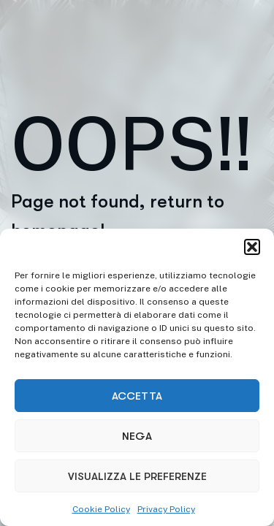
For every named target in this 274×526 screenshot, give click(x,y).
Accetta (137, 396)
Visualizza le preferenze (137, 476)
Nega (137, 436)
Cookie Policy (101, 509)
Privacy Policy (166, 509)
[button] (252, 247)
